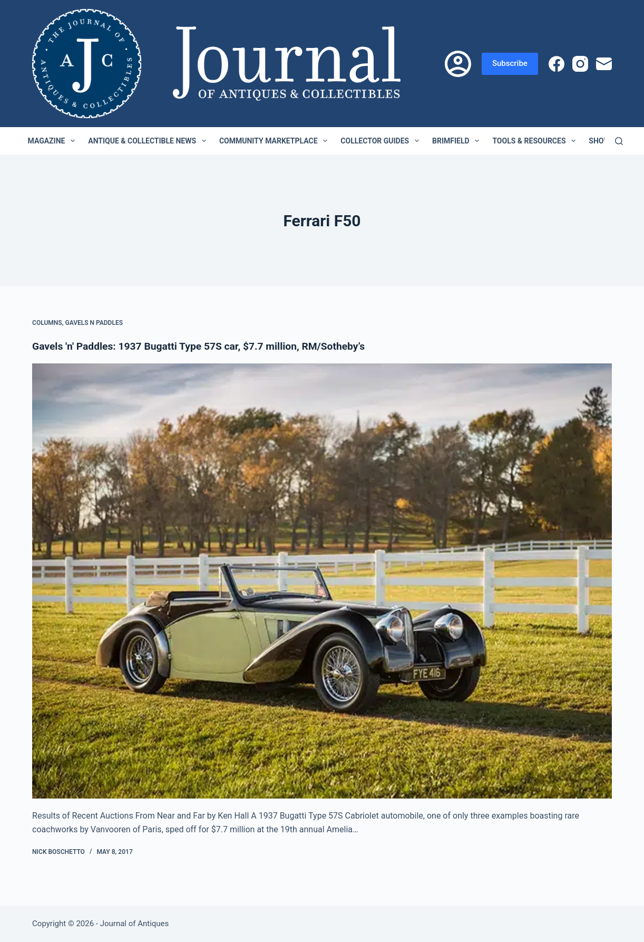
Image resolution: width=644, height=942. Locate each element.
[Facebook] (556, 64)
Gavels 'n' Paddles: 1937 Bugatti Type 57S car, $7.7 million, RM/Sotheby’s (205, 346)
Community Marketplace (275, 140)
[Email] (604, 64)
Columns (47, 322)
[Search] (619, 141)
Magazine (54, 140)
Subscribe (510, 63)
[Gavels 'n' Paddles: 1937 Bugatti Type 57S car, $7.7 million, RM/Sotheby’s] (322, 581)
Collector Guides (381, 140)
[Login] (458, 64)
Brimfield (457, 140)
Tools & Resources (536, 140)
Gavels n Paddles (94, 322)
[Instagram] (580, 64)
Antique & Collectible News (149, 140)
